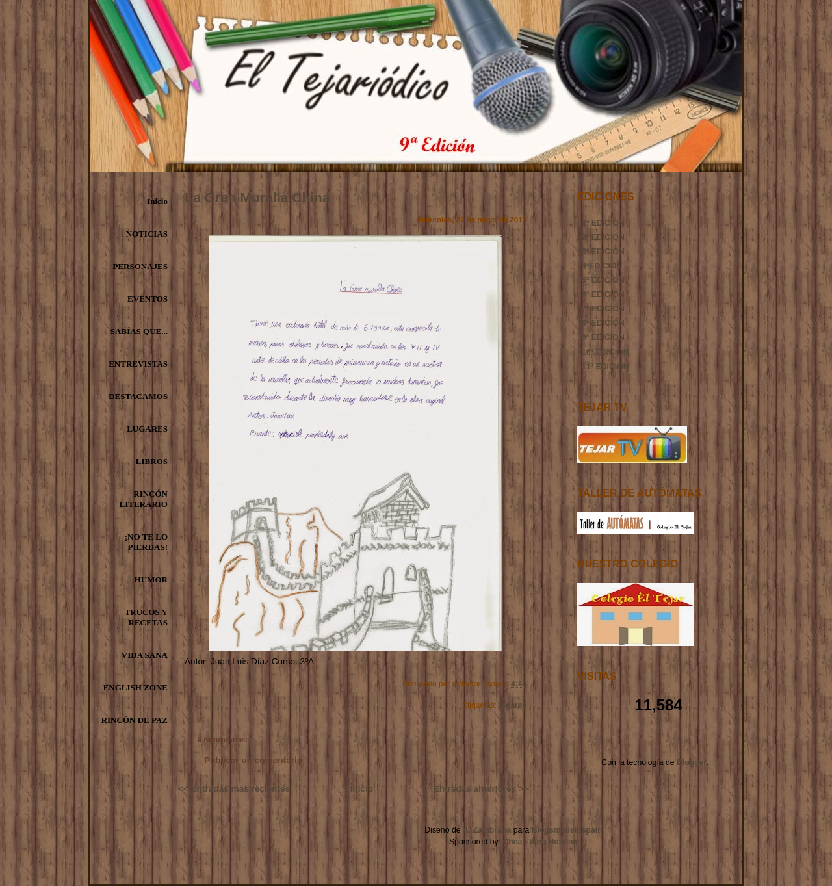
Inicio (157, 201)
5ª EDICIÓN (603, 280)
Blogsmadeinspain (565, 830)
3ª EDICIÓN (603, 251)
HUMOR (151, 579)
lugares (512, 705)
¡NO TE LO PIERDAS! (146, 542)
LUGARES (147, 429)
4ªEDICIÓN (602, 265)
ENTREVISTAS (138, 364)
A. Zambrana (487, 830)
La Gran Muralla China (257, 197)
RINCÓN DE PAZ (134, 720)
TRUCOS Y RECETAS (146, 617)
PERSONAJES (140, 266)
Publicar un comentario (253, 760)
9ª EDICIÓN (603, 337)
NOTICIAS (147, 234)
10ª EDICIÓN (605, 352)
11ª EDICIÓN (605, 366)
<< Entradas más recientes (234, 789)
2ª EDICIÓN (603, 237)
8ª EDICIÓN (603, 323)
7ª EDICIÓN (603, 308)
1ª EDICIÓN (603, 223)
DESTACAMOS (138, 396)
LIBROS (152, 461)
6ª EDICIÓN (603, 294)
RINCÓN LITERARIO (144, 499)
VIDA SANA (145, 655)
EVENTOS (147, 299)
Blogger (692, 762)
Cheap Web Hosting (540, 841)
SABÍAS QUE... (139, 331)
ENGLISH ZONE (135, 687)
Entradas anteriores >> (481, 789)
